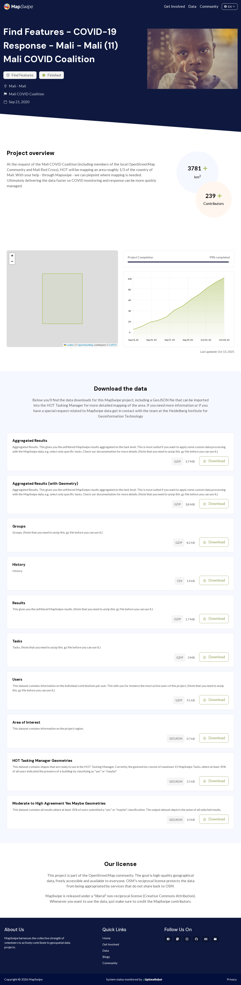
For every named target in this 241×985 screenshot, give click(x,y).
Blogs (106, 956)
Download (214, 461)
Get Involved (174, 6)
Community (209, 6)
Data (192, 6)
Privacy (232, 979)
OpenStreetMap (86, 345)
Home (106, 938)
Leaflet (68, 345)
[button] (12, 256)
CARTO (113, 345)
